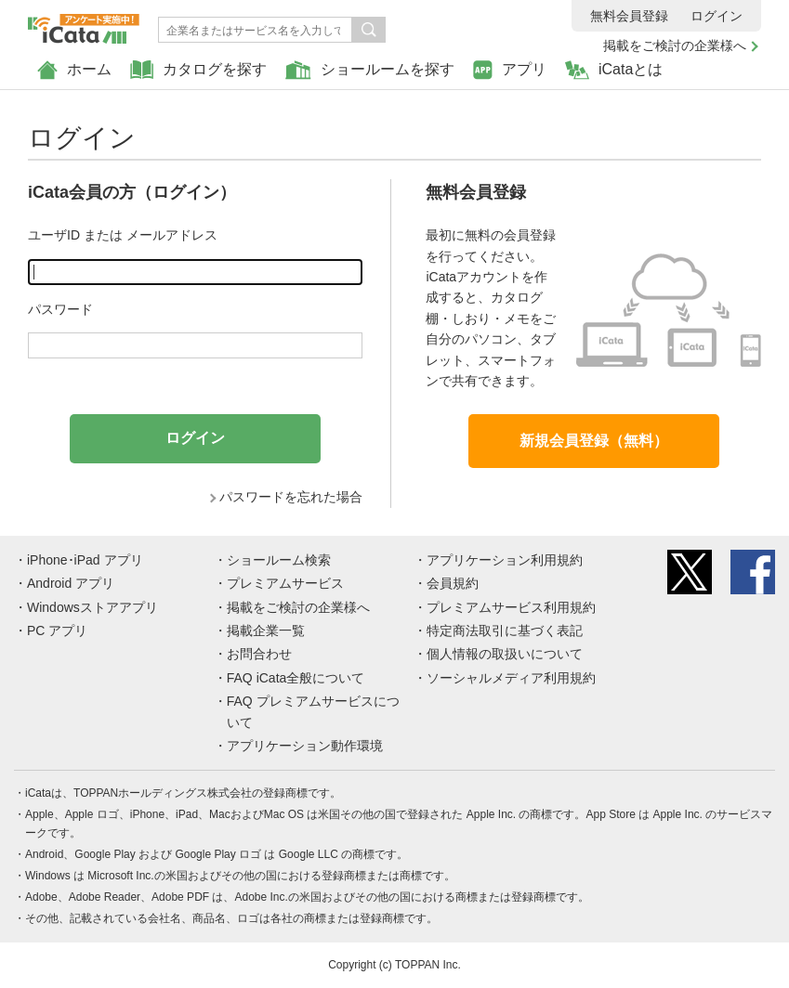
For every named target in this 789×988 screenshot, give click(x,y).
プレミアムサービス (285, 583)
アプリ (509, 70)
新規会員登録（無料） (593, 440)
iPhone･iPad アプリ (85, 559)
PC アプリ (57, 630)
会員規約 (453, 583)
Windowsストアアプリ (92, 607)
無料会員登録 (629, 15)
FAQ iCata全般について (296, 677)
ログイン (716, 15)
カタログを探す (198, 70)
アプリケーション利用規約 (505, 559)
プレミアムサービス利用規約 (511, 607)
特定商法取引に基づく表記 (505, 630)
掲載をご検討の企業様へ (674, 45)
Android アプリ (70, 583)
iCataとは (614, 70)
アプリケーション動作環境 (305, 745)
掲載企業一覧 (266, 630)
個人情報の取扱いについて (505, 653)
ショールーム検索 (279, 559)
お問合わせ (259, 653)
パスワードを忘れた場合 (290, 496)
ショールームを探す (369, 70)
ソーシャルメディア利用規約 (511, 677)
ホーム (74, 70)
